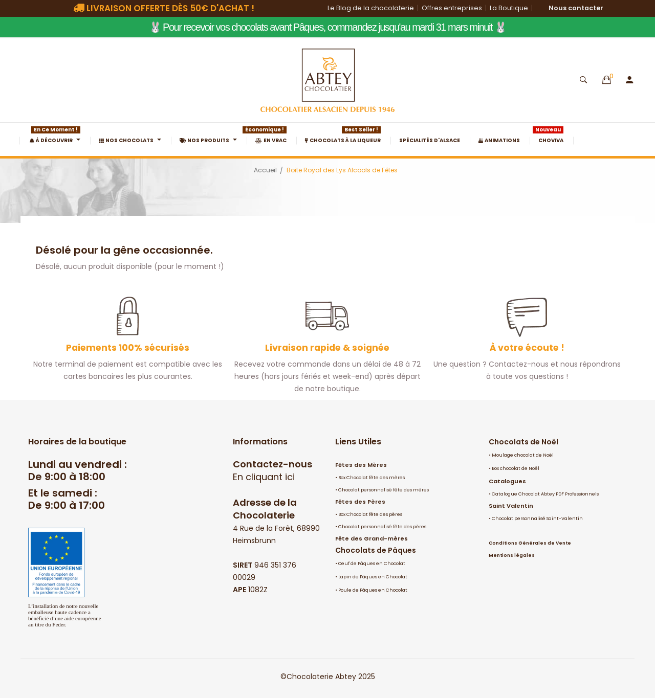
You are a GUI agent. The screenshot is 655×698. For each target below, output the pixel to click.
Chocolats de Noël (523, 442)
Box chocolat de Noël (515, 468)
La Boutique (509, 8)
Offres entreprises (452, 8)
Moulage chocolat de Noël (523, 455)
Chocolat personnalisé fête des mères (383, 490)
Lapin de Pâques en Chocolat (372, 577)
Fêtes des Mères (361, 465)
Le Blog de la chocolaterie (371, 8)
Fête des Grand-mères (371, 538)
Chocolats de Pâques (375, 550)
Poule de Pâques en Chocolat (372, 590)
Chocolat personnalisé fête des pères (382, 527)
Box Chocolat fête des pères (370, 514)
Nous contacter (576, 8)
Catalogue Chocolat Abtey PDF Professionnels (545, 494)
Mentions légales (512, 555)
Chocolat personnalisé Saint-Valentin (537, 518)
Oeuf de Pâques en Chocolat (371, 563)
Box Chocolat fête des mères (371, 478)
